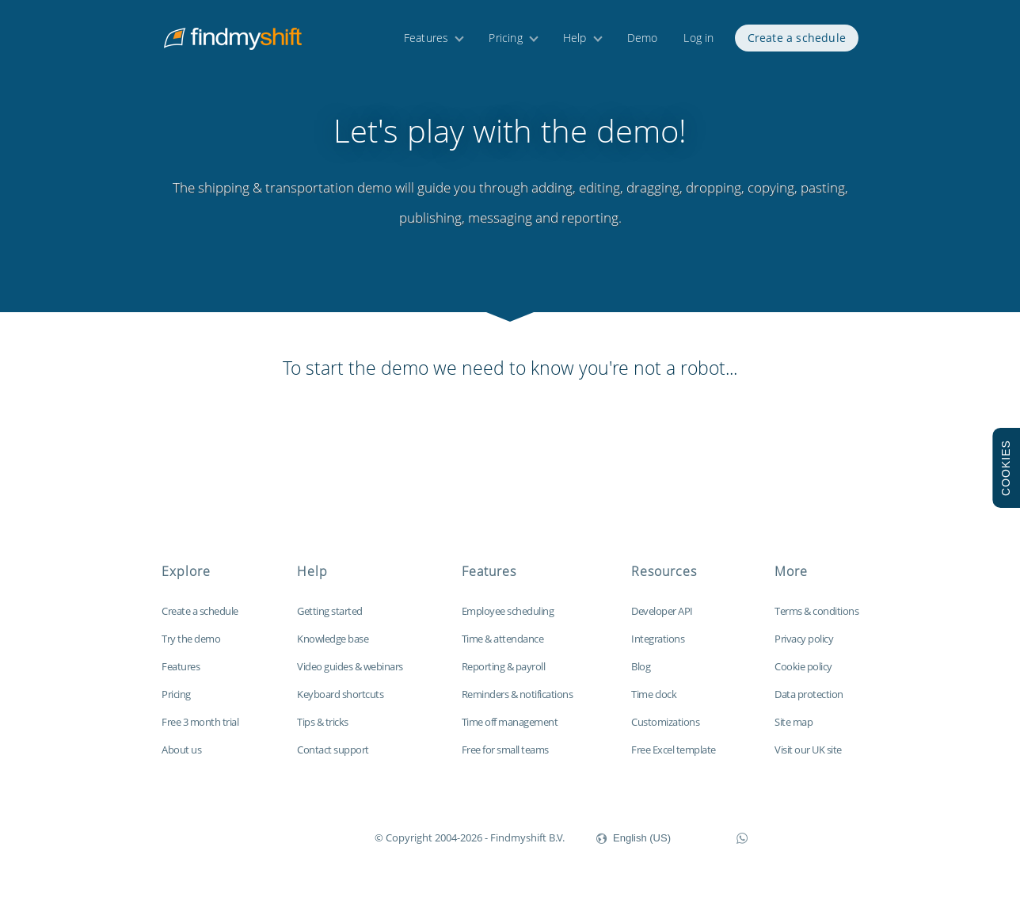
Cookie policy (803, 666)
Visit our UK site (808, 749)
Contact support (333, 749)
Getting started (330, 611)
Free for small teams (505, 749)
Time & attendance (503, 638)
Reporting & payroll (504, 666)
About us (181, 749)
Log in (698, 37)
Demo (642, 37)
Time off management (510, 722)
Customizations (665, 722)
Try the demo (191, 638)
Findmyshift (295, 836)
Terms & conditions (816, 611)
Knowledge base (332, 638)
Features (426, 37)
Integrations (657, 638)
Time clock (653, 694)
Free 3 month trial (200, 722)
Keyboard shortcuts (340, 694)
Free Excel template (673, 749)
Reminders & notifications (517, 694)
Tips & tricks (322, 722)
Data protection (809, 694)
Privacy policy (804, 638)
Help (575, 37)
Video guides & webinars (350, 666)
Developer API (662, 611)
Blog (640, 666)
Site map (794, 722)
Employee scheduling (508, 611)
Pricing (505, 37)
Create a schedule (797, 37)
